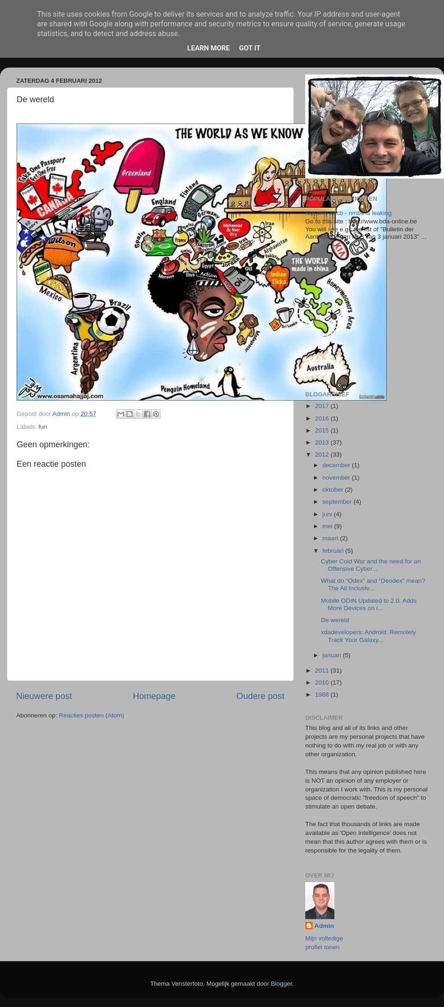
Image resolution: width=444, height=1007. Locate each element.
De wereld (335, 620)
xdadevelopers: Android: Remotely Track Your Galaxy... (368, 636)
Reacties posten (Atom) (91, 715)
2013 (323, 442)
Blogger (281, 983)
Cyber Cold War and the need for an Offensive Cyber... (371, 565)
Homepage (154, 696)
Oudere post (260, 696)
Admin (324, 925)
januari (332, 655)
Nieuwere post (44, 696)
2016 (323, 418)
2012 (323, 454)
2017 (323, 405)
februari (333, 550)
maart (331, 538)
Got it (249, 48)
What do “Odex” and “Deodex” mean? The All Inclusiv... (373, 584)
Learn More (208, 48)
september (338, 501)
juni (328, 514)
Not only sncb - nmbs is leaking (348, 213)
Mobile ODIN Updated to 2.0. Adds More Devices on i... (369, 604)
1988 (323, 694)
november (337, 477)
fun (42, 426)
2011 (323, 670)
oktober (333, 489)
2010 (323, 682)
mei (328, 526)
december (337, 465)
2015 (323, 430)
